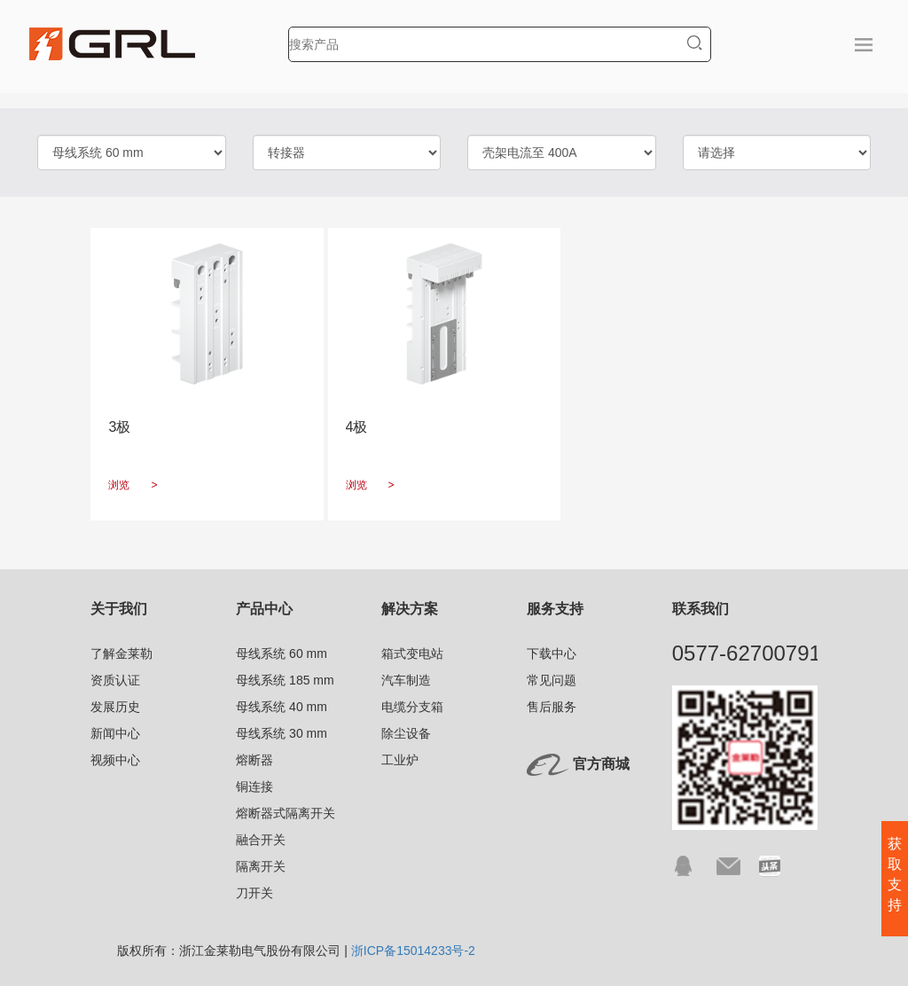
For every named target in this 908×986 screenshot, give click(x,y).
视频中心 (115, 760)
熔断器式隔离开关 (285, 813)
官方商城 (601, 763)
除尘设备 (406, 733)
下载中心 (551, 653)
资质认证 (115, 680)
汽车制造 (406, 680)
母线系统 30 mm (281, 733)
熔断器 (254, 760)
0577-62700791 (746, 653)
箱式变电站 (412, 653)
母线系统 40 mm (281, 707)
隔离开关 (261, 866)
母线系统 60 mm (281, 653)
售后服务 (551, 707)
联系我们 (700, 608)
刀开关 (254, 893)
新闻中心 (115, 733)
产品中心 (264, 608)
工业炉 (400, 760)
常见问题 (551, 680)
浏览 (132, 485)
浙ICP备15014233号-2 (413, 950)
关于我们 (118, 608)
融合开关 (261, 840)
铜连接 (254, 786)
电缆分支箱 (412, 707)
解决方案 (409, 608)
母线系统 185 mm (284, 680)
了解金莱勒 (121, 653)
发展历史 (115, 707)
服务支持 (555, 608)
